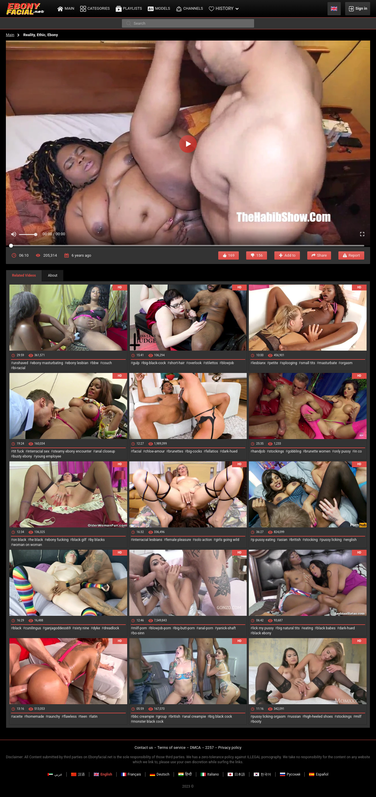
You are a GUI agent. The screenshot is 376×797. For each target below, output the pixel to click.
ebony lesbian (77, 363)
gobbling (294, 451)
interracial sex (38, 451)
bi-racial (19, 368)
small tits (308, 363)
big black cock (221, 716)
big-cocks (194, 451)
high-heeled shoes (318, 716)
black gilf (79, 540)
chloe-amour (155, 451)
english (350, 540)
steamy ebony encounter (72, 451)
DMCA (195, 747)
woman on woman (27, 545)
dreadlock (111, 628)
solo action (203, 540)
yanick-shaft (226, 628)
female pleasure (178, 540)
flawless (70, 716)
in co (358, 451)
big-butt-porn (185, 628)
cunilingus (33, 628)
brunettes (175, 451)
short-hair (176, 363)
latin (94, 716)
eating (308, 628)
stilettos (211, 363)
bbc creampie (143, 716)
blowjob (227, 363)
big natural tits (288, 628)
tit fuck (18, 451)
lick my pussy (263, 628)
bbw (95, 363)
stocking (311, 540)
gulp (136, 363)
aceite (17, 716)
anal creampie (195, 716)
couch (107, 363)
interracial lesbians (147, 540)
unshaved (20, 363)
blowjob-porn (161, 628)
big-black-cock (154, 363)
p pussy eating (264, 540)
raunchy (54, 716)
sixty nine (81, 628)
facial (137, 451)
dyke (96, 628)
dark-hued (229, 451)
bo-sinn (138, 633)
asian (283, 540)
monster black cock (148, 721)
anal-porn (205, 628)
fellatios (212, 451)
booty (257, 721)
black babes (326, 628)
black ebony (262, 633)
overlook (195, 363)
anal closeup (105, 451)
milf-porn (140, 628)
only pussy (342, 451)
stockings (276, 451)
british (296, 540)
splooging (289, 363)
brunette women (317, 451)
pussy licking (331, 540)
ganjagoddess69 (58, 628)
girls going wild (227, 540)
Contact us (144, 747)
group (162, 716)
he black (36, 540)
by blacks (97, 540)
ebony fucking (58, 540)
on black (19, 540)
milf (358, 716)
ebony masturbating (47, 363)
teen (83, 716)
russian (295, 716)
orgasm (346, 363)
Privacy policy (229, 747)
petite (273, 363)
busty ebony (22, 456)
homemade (35, 716)
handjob (259, 451)
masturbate (328, 363)
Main (10, 35)
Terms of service (171, 747)
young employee (48, 456)
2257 (209, 747)
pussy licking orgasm (269, 716)
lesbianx (259, 363)
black (17, 628)
